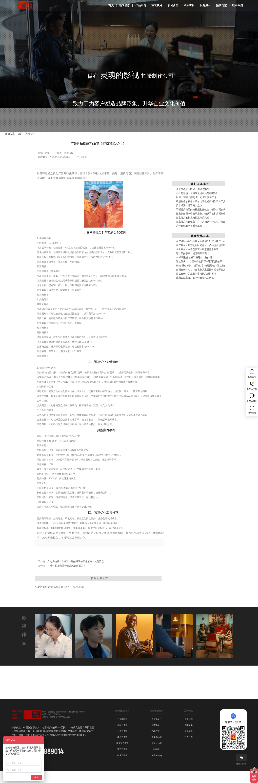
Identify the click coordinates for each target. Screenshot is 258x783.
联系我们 (237, 5)
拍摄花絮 (221, 5)
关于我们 (189, 731)
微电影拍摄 (157, 749)
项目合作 (173, 5)
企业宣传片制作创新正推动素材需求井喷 (197, 261)
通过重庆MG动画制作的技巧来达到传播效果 (199, 273)
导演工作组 (122, 737)
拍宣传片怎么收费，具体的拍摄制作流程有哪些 (201, 233)
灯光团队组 (122, 731)
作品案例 (140, 5)
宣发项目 (156, 5)
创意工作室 (122, 743)
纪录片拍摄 (157, 755)
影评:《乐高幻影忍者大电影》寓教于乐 (196, 209)
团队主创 (189, 5)
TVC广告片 (157, 743)
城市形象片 (157, 737)
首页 (111, 5)
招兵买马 (189, 743)
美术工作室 (122, 749)
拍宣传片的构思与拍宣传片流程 (192, 229)
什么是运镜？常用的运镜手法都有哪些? (196, 205)
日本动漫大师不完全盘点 (189, 217)
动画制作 (157, 761)
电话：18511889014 (51, 726)
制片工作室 (122, 767)
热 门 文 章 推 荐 (199, 195)
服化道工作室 (122, 755)
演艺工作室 (122, 761)
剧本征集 (189, 737)
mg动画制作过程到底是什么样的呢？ (195, 269)
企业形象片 (157, 731)
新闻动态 (124, 5)
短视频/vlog (156, 767)
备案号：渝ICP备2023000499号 (56, 729)
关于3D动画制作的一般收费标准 (193, 201)
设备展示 (205, 5)
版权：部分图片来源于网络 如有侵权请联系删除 (63, 723)
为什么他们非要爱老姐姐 (189, 237)
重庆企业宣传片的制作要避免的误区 (195, 289)
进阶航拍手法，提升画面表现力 (192, 265)
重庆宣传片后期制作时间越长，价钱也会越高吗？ (202, 257)
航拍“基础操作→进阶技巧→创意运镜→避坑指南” (202, 277)
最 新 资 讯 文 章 (199, 247)
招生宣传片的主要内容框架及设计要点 (196, 285)
